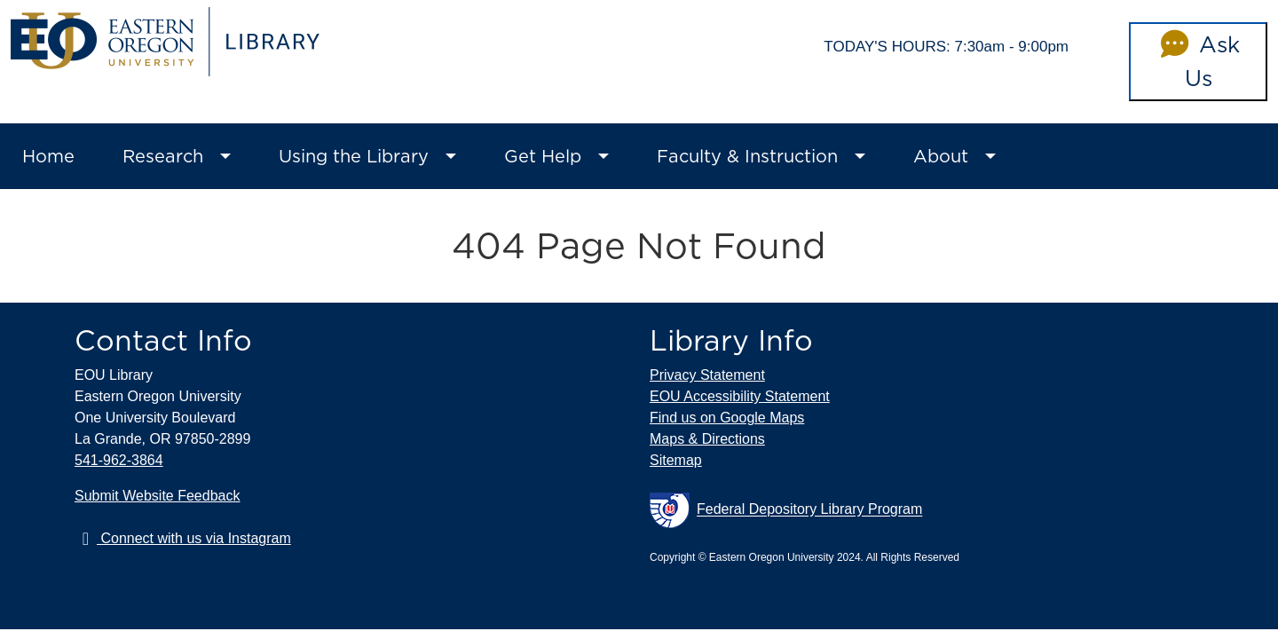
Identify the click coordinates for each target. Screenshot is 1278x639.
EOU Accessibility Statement (740, 396)
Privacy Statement (707, 375)
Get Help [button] (542, 156)
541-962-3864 (119, 460)
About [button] (940, 156)
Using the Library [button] (354, 156)
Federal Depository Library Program (786, 510)
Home (48, 156)
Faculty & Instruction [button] (747, 156)
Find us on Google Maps (727, 417)
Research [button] (162, 156)
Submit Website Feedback (157, 495)
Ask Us (1197, 61)
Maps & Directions (707, 438)
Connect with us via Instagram (183, 538)
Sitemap (676, 460)
